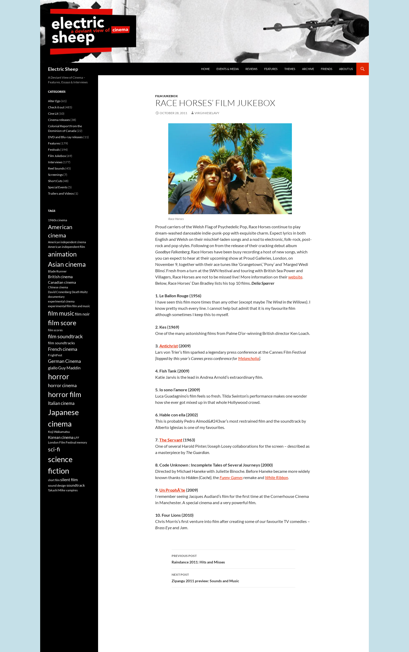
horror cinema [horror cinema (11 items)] (62, 385)
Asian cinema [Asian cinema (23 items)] (67, 264)
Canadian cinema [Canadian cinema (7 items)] (62, 282)
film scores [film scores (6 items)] (55, 330)
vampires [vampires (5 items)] (72, 490)
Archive (308, 69)
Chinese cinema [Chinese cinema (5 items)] (58, 287)
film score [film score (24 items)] (62, 322)
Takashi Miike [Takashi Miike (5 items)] (56, 490)
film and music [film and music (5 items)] (81, 306)
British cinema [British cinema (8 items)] (60, 276)
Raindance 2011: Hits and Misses (233, 558)
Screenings (55, 175)
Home (205, 69)
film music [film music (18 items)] (61, 313)
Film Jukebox (166, 96)
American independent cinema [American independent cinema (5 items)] (67, 242)
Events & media (227, 69)
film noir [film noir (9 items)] (82, 313)
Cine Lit (53, 113)
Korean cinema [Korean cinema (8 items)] (61, 437)
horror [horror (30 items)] (58, 376)
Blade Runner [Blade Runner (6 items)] (57, 271)
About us (346, 69)
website (295, 276)
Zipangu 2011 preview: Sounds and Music (233, 577)
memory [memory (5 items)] (82, 442)
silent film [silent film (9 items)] (69, 479)
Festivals (54, 150)
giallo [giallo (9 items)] (53, 367)
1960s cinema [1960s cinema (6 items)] (57, 220)
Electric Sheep (63, 69)
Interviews (55, 162)
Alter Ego (54, 101)
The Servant (170, 439)
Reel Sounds (56, 168)
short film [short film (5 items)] (54, 480)
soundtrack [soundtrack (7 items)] (76, 485)
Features (271, 69)
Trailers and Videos (61, 193)
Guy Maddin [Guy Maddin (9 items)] (69, 367)
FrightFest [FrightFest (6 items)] (55, 355)
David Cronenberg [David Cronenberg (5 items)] (59, 292)
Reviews (251, 69)
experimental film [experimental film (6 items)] (60, 306)
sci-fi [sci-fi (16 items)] (54, 449)
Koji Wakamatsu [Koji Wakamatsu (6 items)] (59, 432)
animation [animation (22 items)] (62, 254)
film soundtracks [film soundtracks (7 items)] (61, 343)
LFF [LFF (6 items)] (76, 438)
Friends (326, 69)
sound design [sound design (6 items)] (57, 485)
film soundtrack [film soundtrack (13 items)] (65, 336)
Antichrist (168, 345)
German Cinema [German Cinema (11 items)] (64, 361)
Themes (289, 69)
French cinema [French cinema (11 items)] (62, 349)
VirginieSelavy (207, 113)
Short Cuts (55, 181)
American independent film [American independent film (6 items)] (66, 247)
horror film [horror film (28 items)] (64, 394)
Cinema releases (59, 120)
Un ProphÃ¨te (172, 489)
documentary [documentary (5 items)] (56, 296)
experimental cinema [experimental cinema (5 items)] (61, 301)
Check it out (56, 107)
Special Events (57, 187)
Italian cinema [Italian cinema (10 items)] (61, 403)
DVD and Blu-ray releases (65, 137)
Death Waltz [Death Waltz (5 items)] (80, 292)
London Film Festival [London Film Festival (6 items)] (62, 442)
